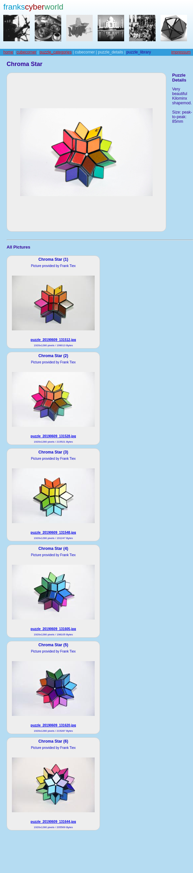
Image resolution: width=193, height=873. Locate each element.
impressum (181, 52)
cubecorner (26, 52)
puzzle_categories (56, 52)
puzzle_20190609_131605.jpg (53, 629)
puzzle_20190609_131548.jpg (53, 532)
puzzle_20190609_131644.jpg (53, 821)
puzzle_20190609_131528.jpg (53, 436)
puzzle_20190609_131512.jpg (53, 340)
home (8, 52)
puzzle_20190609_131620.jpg (53, 725)
